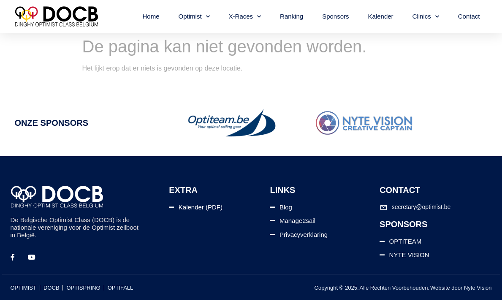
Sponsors (335, 16)
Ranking (291, 16)
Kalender (380, 16)
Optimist (194, 16)
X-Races (245, 16)
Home (151, 16)
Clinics (425, 16)
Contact (469, 16)
